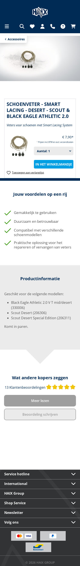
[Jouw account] (42, 26)
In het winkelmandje (53, 164)
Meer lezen (40, 400)
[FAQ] (63, 26)
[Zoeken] (22, 26)
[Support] (53, 26)
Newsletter (13, 512)
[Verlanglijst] (32, 26)
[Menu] (8, 26)
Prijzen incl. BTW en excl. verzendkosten (55, 142)
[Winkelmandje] (72, 26)
